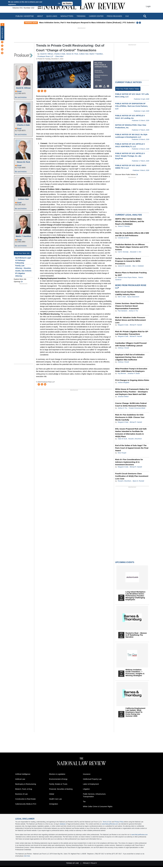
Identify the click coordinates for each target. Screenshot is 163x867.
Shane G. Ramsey (124, 226)
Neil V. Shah (122, 297)
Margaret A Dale (123, 325)
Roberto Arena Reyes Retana (127, 277)
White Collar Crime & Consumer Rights (97, 806)
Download (105, 86)
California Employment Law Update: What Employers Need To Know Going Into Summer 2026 (135, 712)
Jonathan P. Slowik (133, 373)
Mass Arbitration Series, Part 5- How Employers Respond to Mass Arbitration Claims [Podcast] (83, 22)
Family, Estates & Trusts (58, 784)
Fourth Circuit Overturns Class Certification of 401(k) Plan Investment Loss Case (131, 476)
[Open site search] (144, 16)
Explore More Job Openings (20, 280)
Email (19, 91)
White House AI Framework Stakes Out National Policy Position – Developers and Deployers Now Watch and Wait (132, 391)
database (63, 824)
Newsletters (67, 16)
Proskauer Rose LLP (45, 56)
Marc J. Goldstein (138, 266)
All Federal (98, 80)
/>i (108, 86)
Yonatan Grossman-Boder (137, 408)
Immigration (53, 804)
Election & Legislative (57, 774)
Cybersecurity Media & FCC (25, 804)
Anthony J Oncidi (123, 348)
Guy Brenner (122, 373)
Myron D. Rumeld (138, 481)
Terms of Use (107, 822)
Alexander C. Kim (135, 252)
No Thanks (67, 3)
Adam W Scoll (122, 439)
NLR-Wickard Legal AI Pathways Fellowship (23, 260)
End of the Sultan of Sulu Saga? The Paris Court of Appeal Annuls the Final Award (131, 448)
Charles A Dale (23, 125)
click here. (27, 856)
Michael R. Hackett (136, 325)
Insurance (86, 774)
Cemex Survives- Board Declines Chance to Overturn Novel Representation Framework (129, 305)
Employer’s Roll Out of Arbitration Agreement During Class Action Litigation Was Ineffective (130, 357)
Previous (137, 22)
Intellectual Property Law (92, 779)
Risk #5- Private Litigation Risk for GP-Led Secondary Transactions (131, 332)
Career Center (96, 16)
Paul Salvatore (122, 311)
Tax (84, 801)
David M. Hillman (23, 88)
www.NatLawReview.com (110, 824)
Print (97, 86)
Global (51, 794)
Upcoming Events (124, 562)
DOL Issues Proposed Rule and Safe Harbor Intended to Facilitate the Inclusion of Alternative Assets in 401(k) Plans (131, 432)
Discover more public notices (125, 174)
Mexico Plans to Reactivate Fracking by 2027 (131, 274)
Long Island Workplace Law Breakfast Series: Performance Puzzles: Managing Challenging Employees (135, 596)
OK (59, 3)
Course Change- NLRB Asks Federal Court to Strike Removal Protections (131, 404)
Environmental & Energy (58, 779)
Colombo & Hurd (123, 238)
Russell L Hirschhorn (135, 439)
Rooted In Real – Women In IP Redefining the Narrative (136, 635)
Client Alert (59, 56)
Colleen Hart (23, 199)
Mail (101, 86)
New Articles (2, 33)
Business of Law (21, 794)
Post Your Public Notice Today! (127, 89)
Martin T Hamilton (23, 236)
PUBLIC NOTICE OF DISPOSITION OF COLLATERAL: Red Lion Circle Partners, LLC (131, 106)
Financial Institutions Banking (101, 76)
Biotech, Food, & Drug (23, 789)
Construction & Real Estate (25, 799)
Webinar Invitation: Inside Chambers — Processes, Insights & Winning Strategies (135, 672)
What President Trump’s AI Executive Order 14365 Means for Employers (131, 370)
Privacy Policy (119, 822)
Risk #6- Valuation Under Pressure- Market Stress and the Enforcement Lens (130, 320)
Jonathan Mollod (123, 396)
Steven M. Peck (23, 162)
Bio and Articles (21, 97)
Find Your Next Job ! (22, 253)
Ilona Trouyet (122, 453)
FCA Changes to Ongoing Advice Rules (132, 380)
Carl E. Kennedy (123, 252)
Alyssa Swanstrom (133, 297)
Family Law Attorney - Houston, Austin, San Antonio (23, 268)
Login (148, 6)
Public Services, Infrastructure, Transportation (94, 795)
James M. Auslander (124, 266)
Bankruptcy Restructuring (99, 71)
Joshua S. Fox (133, 311)
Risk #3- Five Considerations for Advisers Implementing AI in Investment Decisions (129, 462)
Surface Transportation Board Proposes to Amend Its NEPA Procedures (128, 261)
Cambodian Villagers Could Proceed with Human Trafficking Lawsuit (131, 344)
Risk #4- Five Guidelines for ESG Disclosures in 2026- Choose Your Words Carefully (129, 417)
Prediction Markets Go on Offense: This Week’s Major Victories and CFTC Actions (131, 247)
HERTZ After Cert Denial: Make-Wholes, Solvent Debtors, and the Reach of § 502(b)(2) (129, 221)
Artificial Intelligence (22, 774)
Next (140, 22)
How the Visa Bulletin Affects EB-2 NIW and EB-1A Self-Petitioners (132, 234)
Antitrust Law (20, 779)
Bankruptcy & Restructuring (25, 784)
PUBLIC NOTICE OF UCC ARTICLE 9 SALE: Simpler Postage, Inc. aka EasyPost (130, 155)
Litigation (86, 789)
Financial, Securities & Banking (61, 789)
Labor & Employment (91, 784)
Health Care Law (55, 799)
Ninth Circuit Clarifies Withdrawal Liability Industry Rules (129, 293)
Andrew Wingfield (123, 382)
